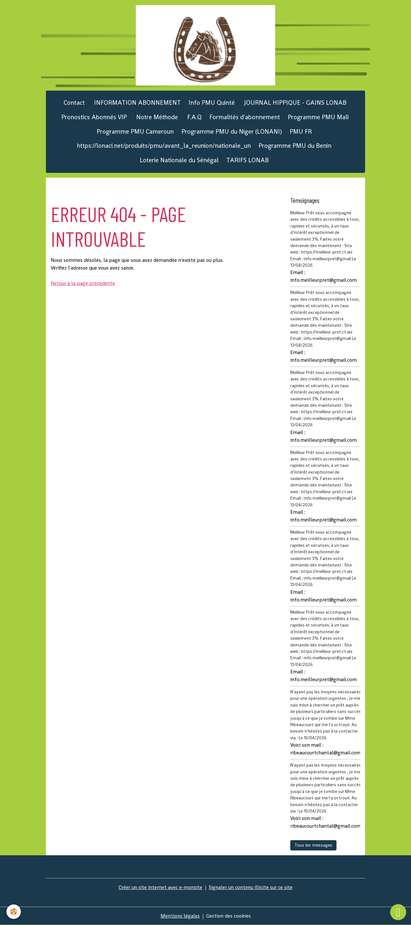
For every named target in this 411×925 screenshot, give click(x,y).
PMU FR (301, 132)
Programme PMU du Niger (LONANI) (231, 132)
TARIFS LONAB (247, 160)
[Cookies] (13, 911)
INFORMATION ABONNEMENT (136, 103)
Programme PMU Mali (318, 117)
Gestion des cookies (228, 915)
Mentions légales (180, 915)
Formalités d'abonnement (244, 117)
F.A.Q (194, 117)
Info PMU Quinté (211, 103)
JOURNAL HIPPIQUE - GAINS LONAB (294, 103)
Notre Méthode (156, 117)
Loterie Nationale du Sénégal (179, 160)
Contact (73, 103)
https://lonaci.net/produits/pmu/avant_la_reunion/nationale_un (164, 146)
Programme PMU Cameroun (135, 132)
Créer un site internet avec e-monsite (160, 887)
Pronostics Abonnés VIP (93, 117)
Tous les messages (313, 845)
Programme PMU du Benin (294, 146)
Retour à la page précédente (83, 283)
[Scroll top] (398, 912)
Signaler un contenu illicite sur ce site (251, 887)
